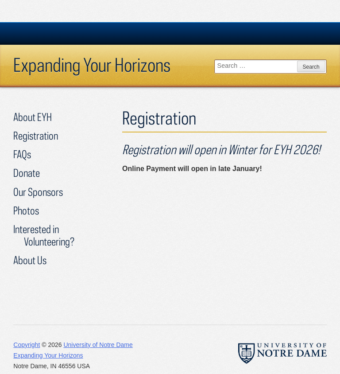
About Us (29, 259)
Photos (26, 210)
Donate (26, 172)
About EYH (32, 116)
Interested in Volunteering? (43, 235)
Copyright (26, 344)
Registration (35, 135)
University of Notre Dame (97, 344)
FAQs (22, 154)
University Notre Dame (80, 33)
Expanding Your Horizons (91, 65)
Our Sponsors (38, 191)
